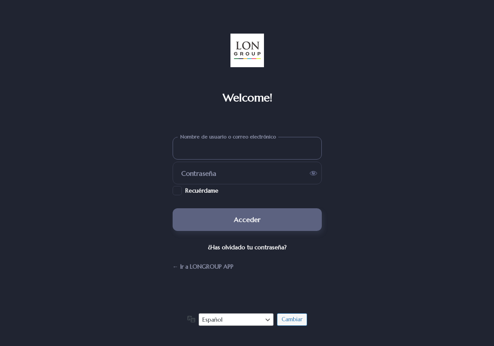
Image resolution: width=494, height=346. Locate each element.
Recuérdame (201, 190)
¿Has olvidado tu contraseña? (247, 247)
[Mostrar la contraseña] (313, 173)
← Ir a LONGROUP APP (203, 266)
